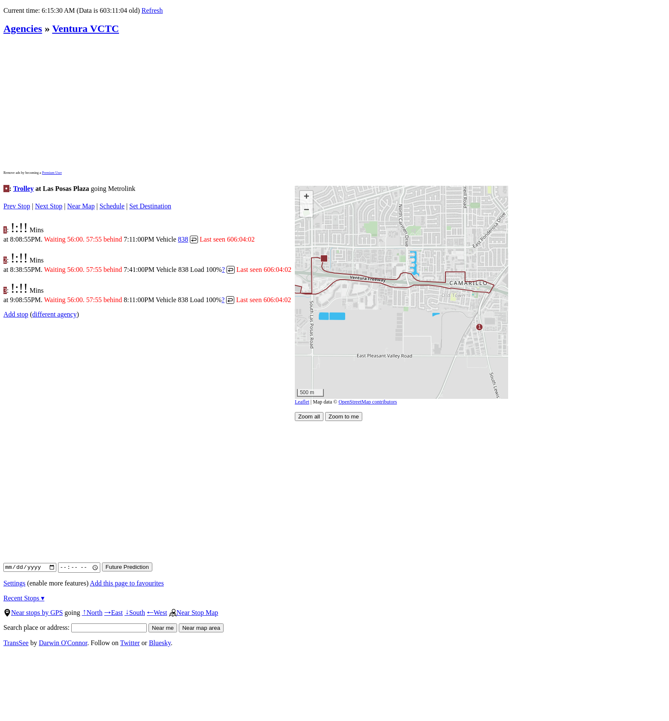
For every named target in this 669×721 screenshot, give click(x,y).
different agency (54, 314)
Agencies (22, 28)
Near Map (81, 206)
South (135, 612)
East (113, 612)
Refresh (152, 10)
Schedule (112, 206)
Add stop (15, 314)
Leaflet (302, 402)
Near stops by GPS (33, 612)
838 (183, 239)
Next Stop (48, 206)
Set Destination (150, 206)
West (157, 612)
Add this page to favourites (127, 583)
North (92, 612)
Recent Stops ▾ (23, 598)
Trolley (23, 188)
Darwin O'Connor (63, 642)
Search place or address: (75, 627)
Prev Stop (16, 206)
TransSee (16, 642)
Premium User (51, 173)
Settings (14, 583)
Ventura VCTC (85, 28)
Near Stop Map (193, 612)
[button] (323, 258)
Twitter (130, 642)
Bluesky (160, 642)
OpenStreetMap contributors (367, 402)
